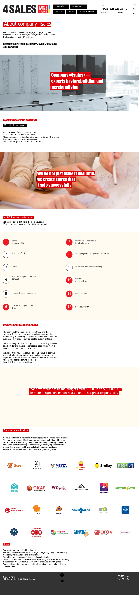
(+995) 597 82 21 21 (121, 579)
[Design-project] (78, 7)
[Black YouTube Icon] (62, 581)
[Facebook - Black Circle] (62, 575)
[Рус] (134, 9)
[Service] (59, 12)
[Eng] (134, 14)
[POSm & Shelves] (87, 12)
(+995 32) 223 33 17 (121, 576)
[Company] (71, 12)
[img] (14, 465)
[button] (121, 13)
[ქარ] (134, 4)
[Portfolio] (61, 7)
